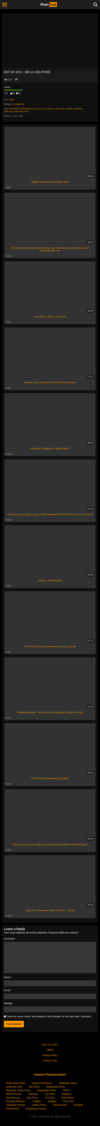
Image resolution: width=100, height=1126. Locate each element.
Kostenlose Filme (46, 1090)
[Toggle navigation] (4, 4)
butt (34, 109)
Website (8, 1003)
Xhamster (33, 1094)
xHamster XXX (14, 1086)
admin (11, 100)
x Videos (36, 1101)
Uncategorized (18, 104)
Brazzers (66, 1094)
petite (6, 111)
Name (8, 977)
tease (26, 111)
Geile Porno (67, 1097)
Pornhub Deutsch (15, 1101)
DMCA (50, 1050)
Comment (10, 938)
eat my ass (41, 109)
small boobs (18, 111)
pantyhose (78, 109)
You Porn (50, 1094)
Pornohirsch (12, 1108)
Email (8, 990)
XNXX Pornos (13, 1094)
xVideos (52, 1101)
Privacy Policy (50, 1055)
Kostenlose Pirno (55, 1086)
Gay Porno (32, 1097)
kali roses (50, 109)
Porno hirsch (60, 1105)
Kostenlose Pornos (36, 1108)
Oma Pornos (13, 1097)
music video (60, 109)
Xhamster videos (68, 1083)
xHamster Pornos (15, 1105)
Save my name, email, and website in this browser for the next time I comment (49, 1016)
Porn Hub (68, 1101)
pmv (11, 111)
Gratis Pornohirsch (42, 1083)
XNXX (66, 1090)
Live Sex (49, 1097)
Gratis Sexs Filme (15, 1083)
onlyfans (69, 109)
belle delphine (14, 109)
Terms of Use (50, 1060)
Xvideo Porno (39, 1105)
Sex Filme (34, 1086)
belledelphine (26, 109)
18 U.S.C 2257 (50, 1044)
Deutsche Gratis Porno (18, 1090)
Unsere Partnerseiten (50, 1074)
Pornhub (78, 1105)
